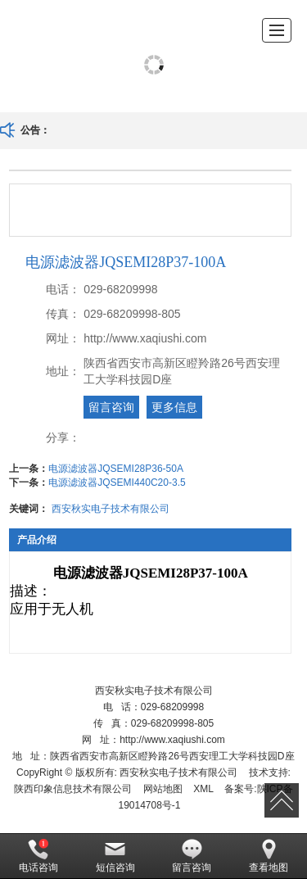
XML (203, 789)
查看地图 (268, 856)
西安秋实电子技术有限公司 (110, 508)
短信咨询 (115, 856)
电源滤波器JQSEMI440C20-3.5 (116, 482)
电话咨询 (38, 856)
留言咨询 (111, 407)
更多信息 (174, 407)
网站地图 (163, 789)
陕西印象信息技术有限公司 (73, 789)
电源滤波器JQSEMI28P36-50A (115, 468)
